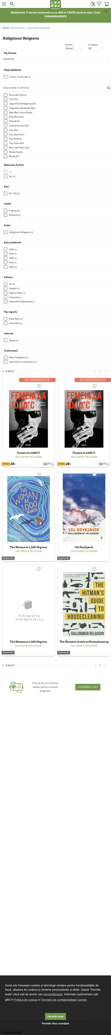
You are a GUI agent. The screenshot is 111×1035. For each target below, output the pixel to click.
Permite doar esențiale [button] (55, 1023)
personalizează (53, 994)
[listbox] (57, 59)
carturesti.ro (17, 28)
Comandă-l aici (88, 686)
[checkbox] (57, 77)
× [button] (106, 11)
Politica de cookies (26, 999)
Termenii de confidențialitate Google (64, 999)
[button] (29, 4)
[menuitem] (92, 4)
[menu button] (4, 4)
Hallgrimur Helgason (28, 456)
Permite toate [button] (55, 1016)
